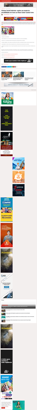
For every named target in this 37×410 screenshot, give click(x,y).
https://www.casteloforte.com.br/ (10, 57)
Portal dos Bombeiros (6, 1)
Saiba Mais (6, 406)
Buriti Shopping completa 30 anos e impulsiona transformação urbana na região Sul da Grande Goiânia (18, 79)
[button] (1, 1)
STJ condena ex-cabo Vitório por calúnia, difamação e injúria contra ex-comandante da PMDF (6, 79)
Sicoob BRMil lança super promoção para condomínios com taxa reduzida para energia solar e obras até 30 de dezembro (20, 316)
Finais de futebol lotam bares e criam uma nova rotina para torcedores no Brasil (15, 309)
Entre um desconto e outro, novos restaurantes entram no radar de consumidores (29, 79)
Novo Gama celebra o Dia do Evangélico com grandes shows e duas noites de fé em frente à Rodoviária (18, 313)
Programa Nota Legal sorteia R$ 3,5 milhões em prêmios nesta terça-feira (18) (14, 306)
